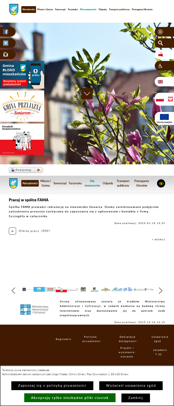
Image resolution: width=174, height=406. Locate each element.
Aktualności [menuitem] (28, 9)
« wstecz (158, 239)
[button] (164, 31)
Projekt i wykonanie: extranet (127, 361)
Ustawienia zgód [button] (158, 348)
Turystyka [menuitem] (73, 9)
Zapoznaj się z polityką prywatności (52, 385)
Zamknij (135, 398)
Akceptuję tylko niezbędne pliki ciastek (70, 397)
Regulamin (59, 348)
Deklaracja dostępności (127, 348)
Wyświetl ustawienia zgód (131, 385)
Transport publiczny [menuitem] (119, 9)
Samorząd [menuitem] (60, 9)
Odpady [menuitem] (103, 9)
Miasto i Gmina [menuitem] (45, 9)
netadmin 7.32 (158, 361)
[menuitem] (88, 9)
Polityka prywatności (90, 348)
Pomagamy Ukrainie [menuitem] (142, 9)
